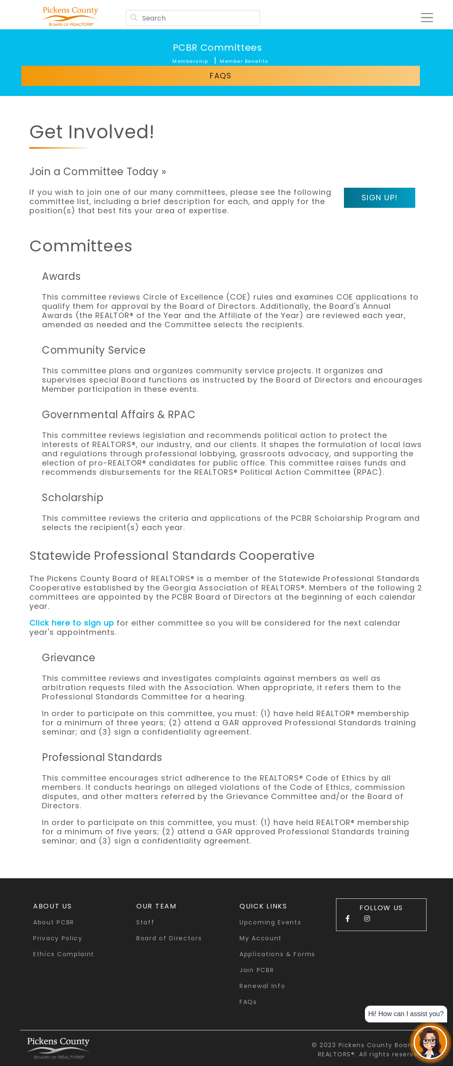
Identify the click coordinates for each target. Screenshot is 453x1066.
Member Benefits (244, 61)
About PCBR (53, 922)
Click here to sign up (71, 623)
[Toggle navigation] (425, 17)
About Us (52, 906)
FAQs (221, 75)
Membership (190, 61)
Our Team (156, 906)
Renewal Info (262, 986)
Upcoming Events (271, 922)
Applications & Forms (277, 954)
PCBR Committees (217, 47)
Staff (145, 922)
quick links (263, 906)
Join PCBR (257, 970)
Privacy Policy (58, 938)
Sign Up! (380, 197)
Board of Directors (169, 938)
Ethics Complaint (63, 954)
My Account (261, 938)
